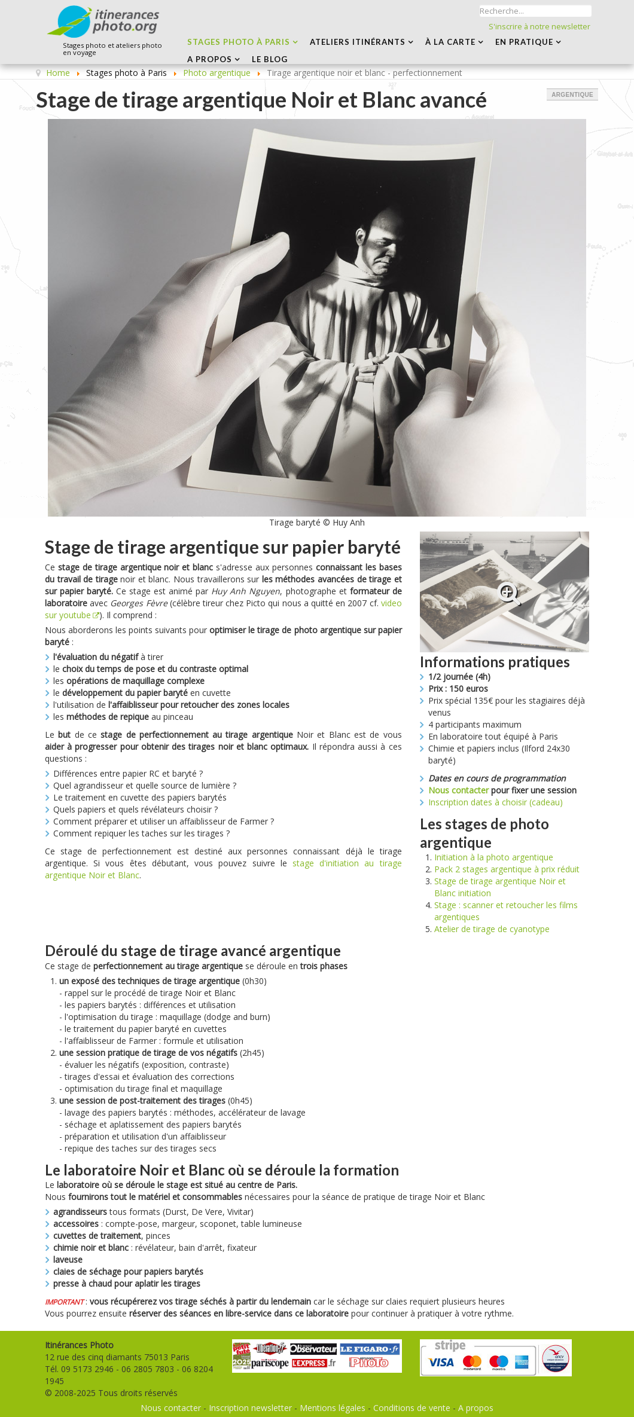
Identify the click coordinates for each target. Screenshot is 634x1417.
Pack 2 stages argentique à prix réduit (507, 869)
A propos (475, 1407)
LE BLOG (270, 59)
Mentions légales (332, 1407)
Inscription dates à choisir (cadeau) (495, 802)
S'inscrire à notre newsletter (539, 27)
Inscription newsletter (250, 1407)
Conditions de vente (411, 1407)
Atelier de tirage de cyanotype (492, 929)
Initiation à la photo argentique (493, 857)
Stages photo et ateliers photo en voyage (112, 49)
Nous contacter (458, 790)
